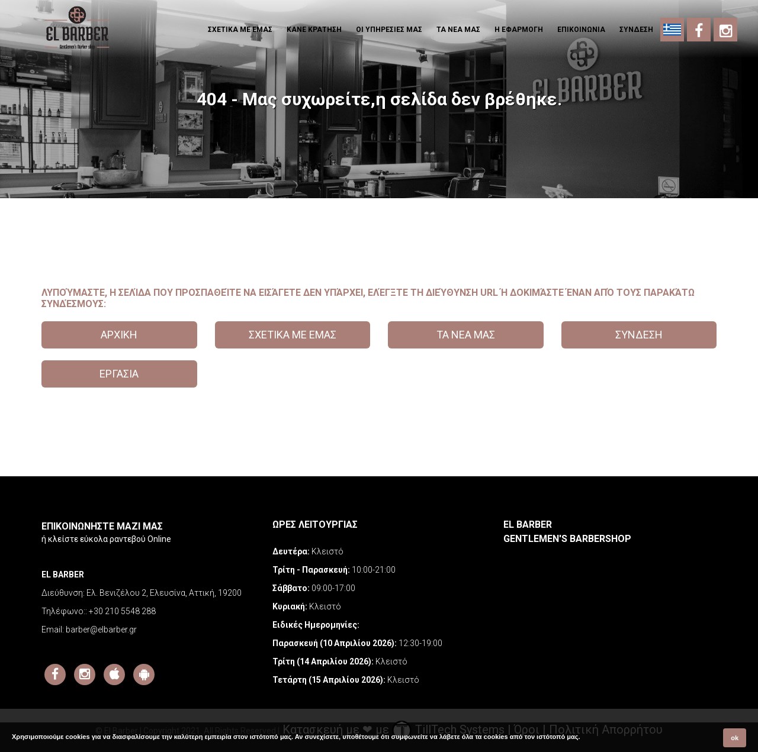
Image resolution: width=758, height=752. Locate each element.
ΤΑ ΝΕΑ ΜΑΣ (458, 29)
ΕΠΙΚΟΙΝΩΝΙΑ (581, 29)
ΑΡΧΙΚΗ (119, 334)
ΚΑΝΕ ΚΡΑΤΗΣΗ (314, 29)
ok (734, 737)
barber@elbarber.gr (101, 629)
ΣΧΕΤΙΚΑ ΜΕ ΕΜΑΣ (240, 29)
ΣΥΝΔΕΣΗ (636, 29)
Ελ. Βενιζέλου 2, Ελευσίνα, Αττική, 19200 (164, 593)
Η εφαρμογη (518, 29)
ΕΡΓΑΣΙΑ (119, 373)
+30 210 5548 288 (122, 611)
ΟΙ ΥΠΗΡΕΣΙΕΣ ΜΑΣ (389, 29)
